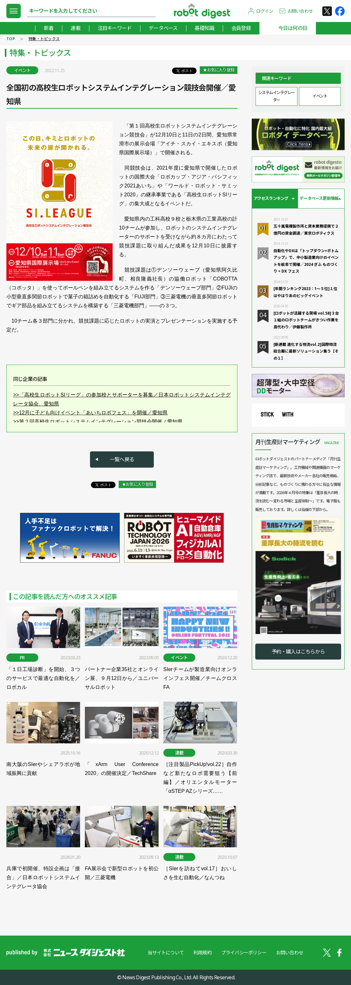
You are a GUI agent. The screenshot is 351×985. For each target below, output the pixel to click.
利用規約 (202, 952)
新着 (48, 28)
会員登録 (241, 28)
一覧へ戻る (122, 459)
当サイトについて (165, 952)
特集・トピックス (44, 38)
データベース (163, 28)
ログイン (264, 11)
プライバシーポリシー (243, 952)
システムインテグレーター (276, 96)
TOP (10, 38)
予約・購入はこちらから (298, 651)
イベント (319, 96)
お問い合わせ (300, 11)
